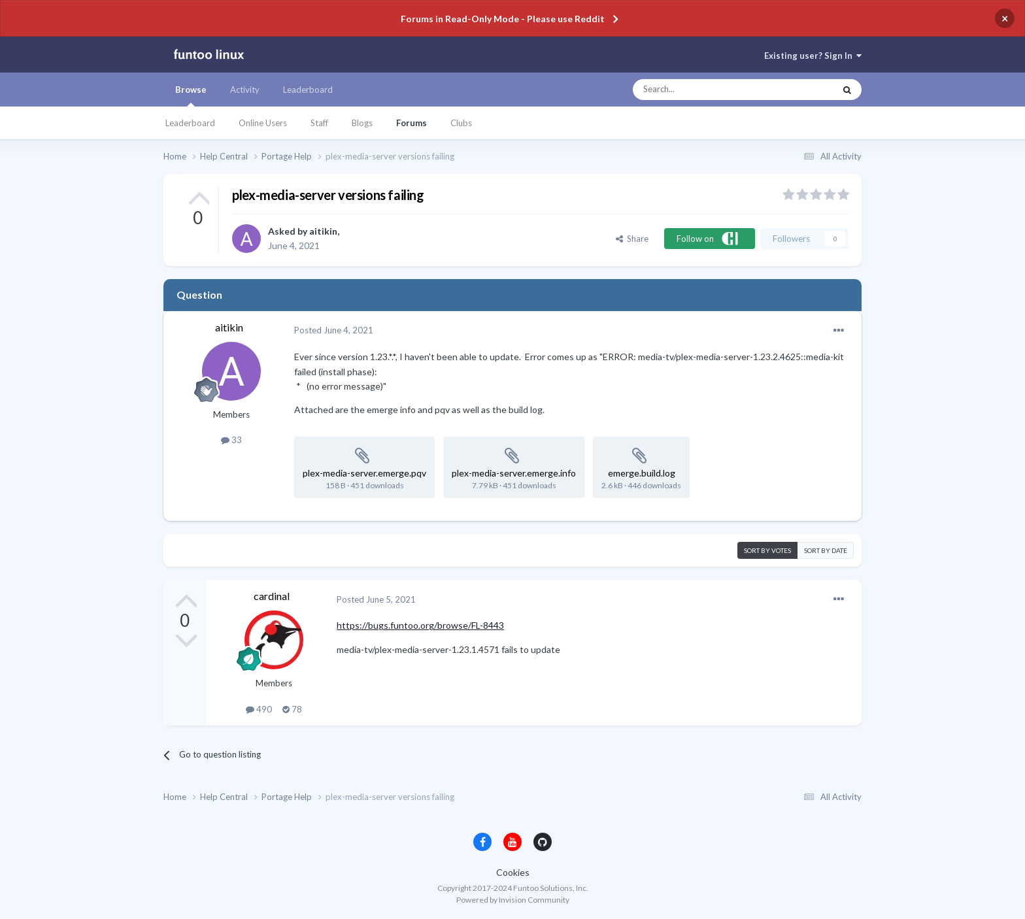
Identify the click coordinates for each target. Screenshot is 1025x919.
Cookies (512, 872)
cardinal (272, 596)
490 (259, 709)
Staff (319, 123)
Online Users (263, 123)
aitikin (323, 231)
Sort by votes (767, 550)
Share (632, 238)
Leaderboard (190, 123)
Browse (191, 95)
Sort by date (825, 550)
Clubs (461, 123)
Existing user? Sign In (813, 55)
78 (292, 709)
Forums (411, 123)
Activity (245, 89)
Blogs (362, 123)
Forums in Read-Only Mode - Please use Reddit (503, 18)
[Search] (707, 89)
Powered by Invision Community (512, 900)
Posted (333, 330)
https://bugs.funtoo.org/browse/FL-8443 (420, 625)
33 (231, 440)
